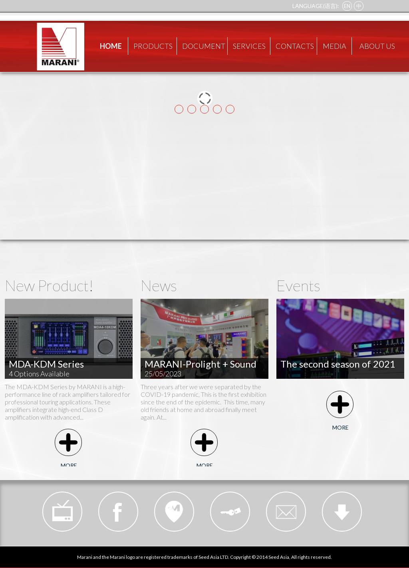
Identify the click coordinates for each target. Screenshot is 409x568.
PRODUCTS (153, 46)
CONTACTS (295, 46)
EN (347, 6)
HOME (111, 46)
